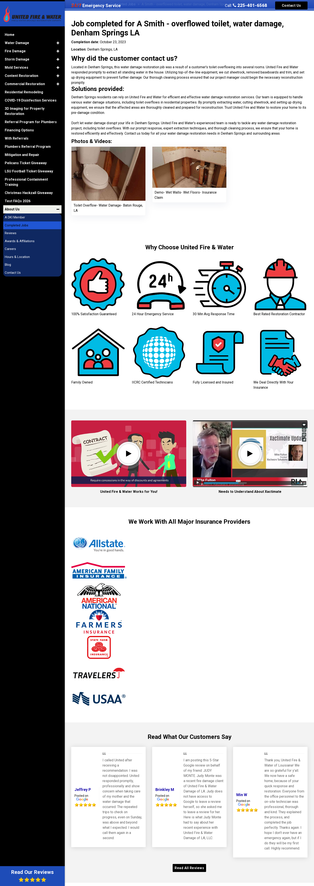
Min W (241, 733)
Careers (10, 247)
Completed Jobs (16, 223)
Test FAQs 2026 (17, 199)
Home (9, 32)
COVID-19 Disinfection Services (31, 98)
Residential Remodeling (24, 90)
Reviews (10, 231)
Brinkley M (164, 728)
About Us (12, 207)
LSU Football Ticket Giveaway (29, 169)
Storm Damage (17, 57)
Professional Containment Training (26, 180)
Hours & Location (17, 254)
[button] (58, 41)
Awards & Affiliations (20, 239)
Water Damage (17, 41)
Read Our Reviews (32, 875)
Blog (8, 262)
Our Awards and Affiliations (189, 835)
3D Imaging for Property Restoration (24, 109)
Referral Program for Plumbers (31, 120)
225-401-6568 (250, 5)
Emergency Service (96, 5)
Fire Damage (15, 49)
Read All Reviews (189, 806)
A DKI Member (15, 215)
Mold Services (16, 65)
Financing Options (19, 128)
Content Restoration (21, 74)
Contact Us (291, 5)
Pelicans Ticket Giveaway (26, 161)
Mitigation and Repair (22, 153)
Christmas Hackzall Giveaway (29, 191)
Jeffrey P (82, 728)
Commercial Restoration (25, 82)
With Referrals (16, 136)
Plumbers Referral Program (28, 144)
